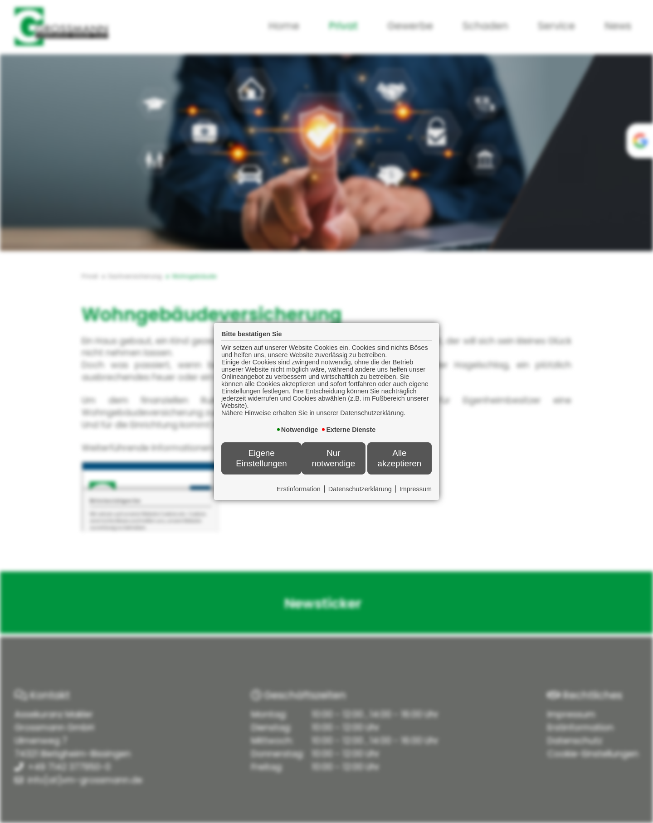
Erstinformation (299, 489)
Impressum (416, 489)
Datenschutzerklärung (360, 489)
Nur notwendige (334, 458)
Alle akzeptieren (399, 458)
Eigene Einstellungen (261, 458)
